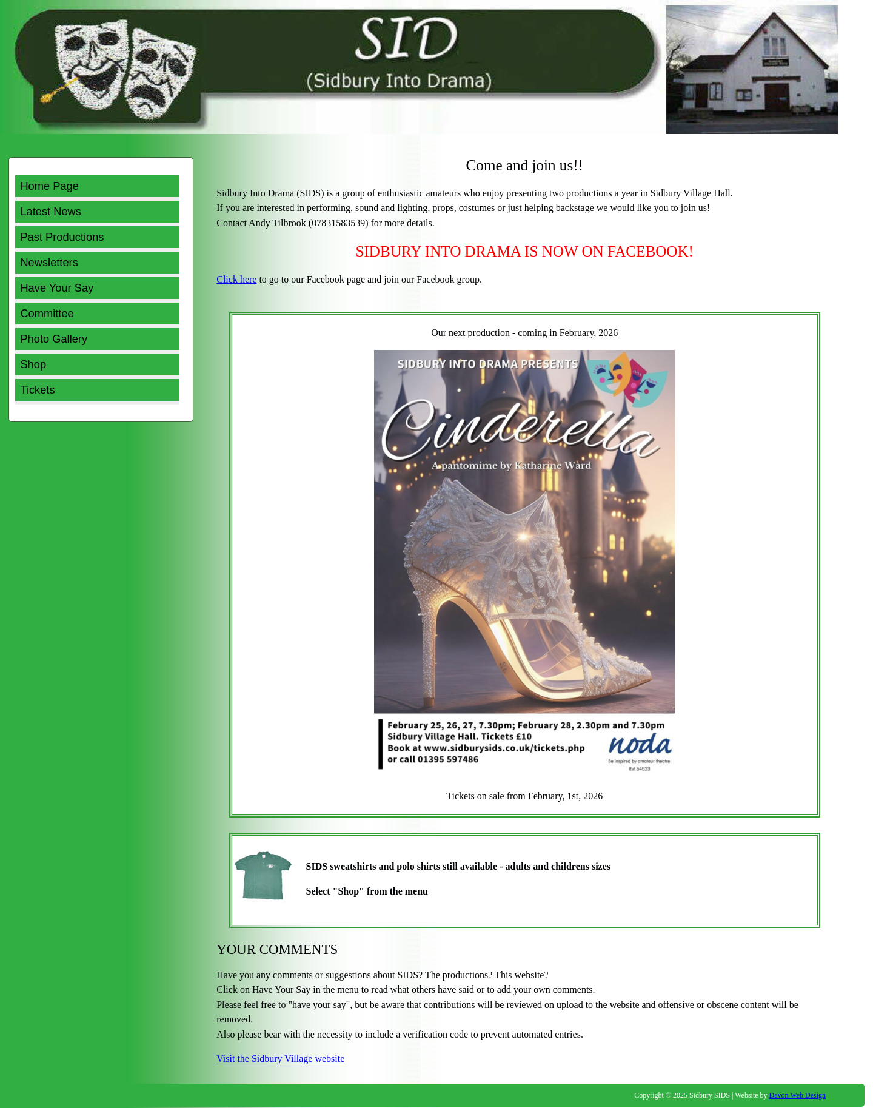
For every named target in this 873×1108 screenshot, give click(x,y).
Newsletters (49, 262)
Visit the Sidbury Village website (280, 1058)
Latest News (50, 211)
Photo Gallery (53, 338)
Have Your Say (56, 287)
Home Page (49, 186)
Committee (46, 313)
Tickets (37, 389)
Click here (236, 279)
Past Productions (62, 236)
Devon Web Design (797, 1095)
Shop (33, 364)
